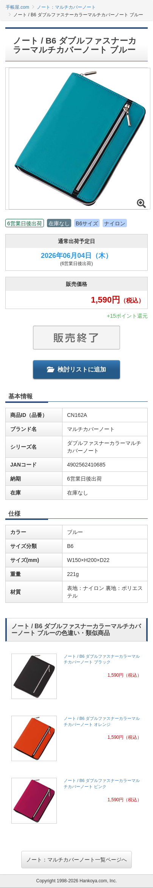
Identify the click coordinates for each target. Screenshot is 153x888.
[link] (76, 679)
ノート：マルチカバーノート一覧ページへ (76, 860)
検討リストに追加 (76, 369)
